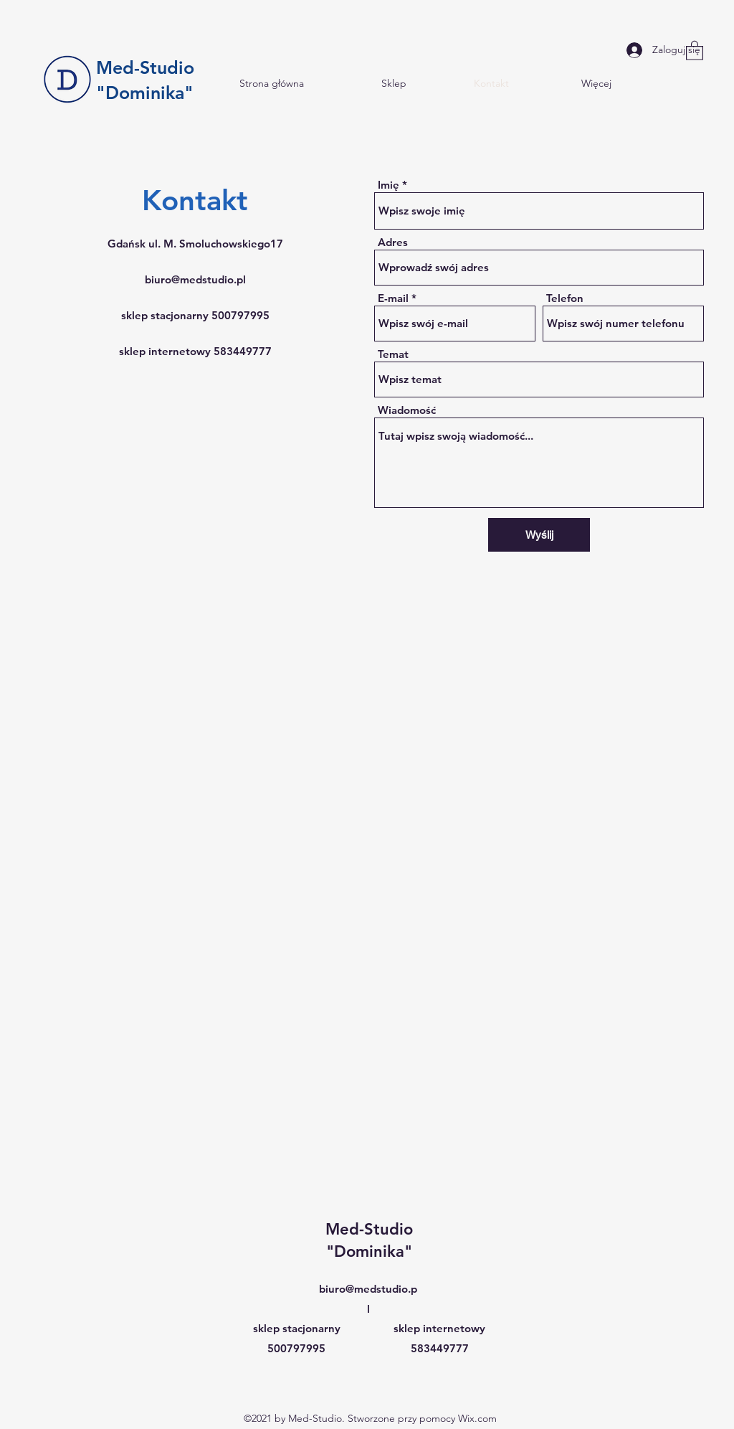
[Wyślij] (539, 535)
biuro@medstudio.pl (195, 279)
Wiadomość (407, 410)
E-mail (393, 298)
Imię (388, 184)
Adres (393, 242)
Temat (393, 354)
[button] (694, 49)
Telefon (564, 298)
